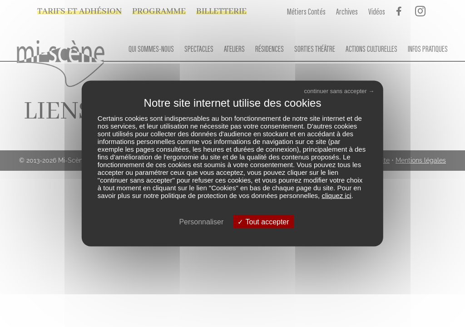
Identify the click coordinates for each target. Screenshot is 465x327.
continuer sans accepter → (339, 91)
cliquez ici (336, 195)
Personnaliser (201, 221)
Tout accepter (263, 221)
